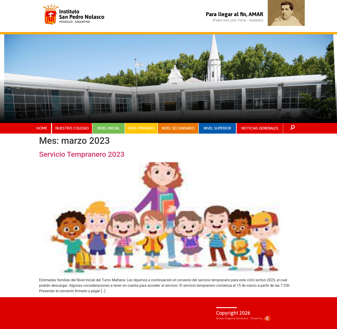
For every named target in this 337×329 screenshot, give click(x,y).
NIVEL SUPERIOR (217, 128)
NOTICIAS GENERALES (259, 128)
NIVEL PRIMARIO (141, 128)
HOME (41, 128)
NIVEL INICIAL (108, 128)
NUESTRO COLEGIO (72, 128)
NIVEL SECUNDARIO (178, 128)
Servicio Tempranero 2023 (81, 154)
